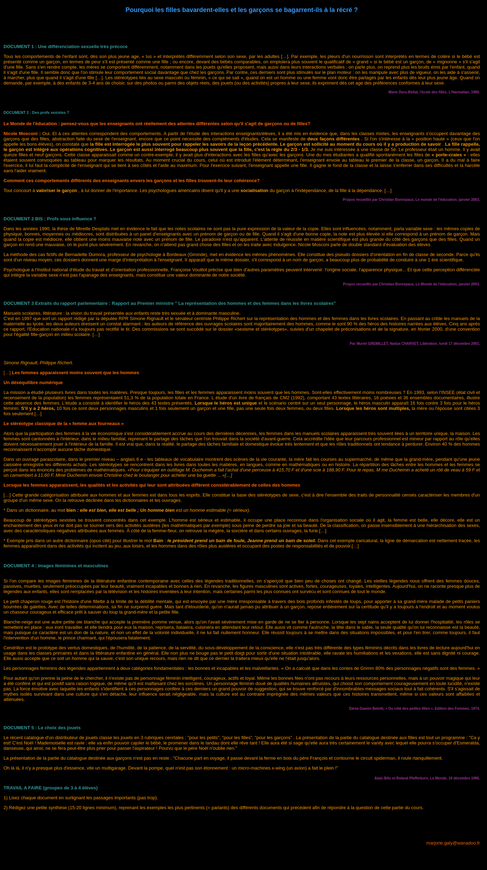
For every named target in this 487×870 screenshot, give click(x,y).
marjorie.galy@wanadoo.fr (453, 843)
